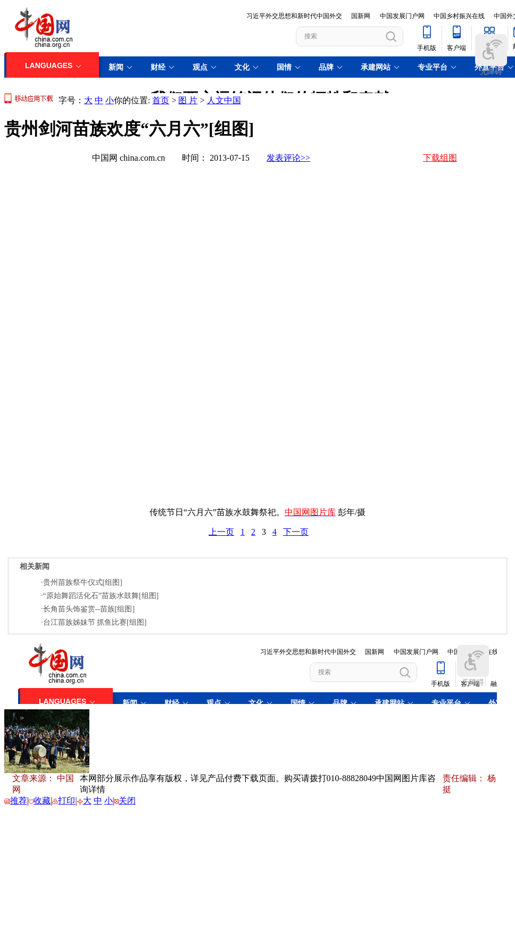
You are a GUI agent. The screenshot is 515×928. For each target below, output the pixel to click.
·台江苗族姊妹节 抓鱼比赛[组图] (93, 622)
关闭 (127, 800)
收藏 (42, 800)
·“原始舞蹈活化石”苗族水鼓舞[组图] (100, 596)
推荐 (18, 800)
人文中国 (224, 100)
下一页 (296, 531)
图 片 (187, 100)
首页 (160, 100)
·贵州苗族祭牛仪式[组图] (81, 582)
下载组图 (440, 157)
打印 (66, 800)
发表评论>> (288, 157)
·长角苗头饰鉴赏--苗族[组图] (88, 609)
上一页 (221, 531)
